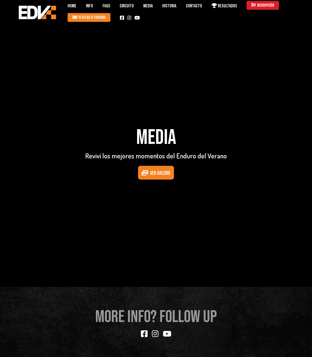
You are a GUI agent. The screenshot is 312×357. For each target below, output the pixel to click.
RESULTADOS (224, 6)
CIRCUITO (127, 6)
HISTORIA (169, 6)
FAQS (106, 6)
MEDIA (148, 6)
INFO (89, 6)
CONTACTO (194, 6)
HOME (72, 6)
